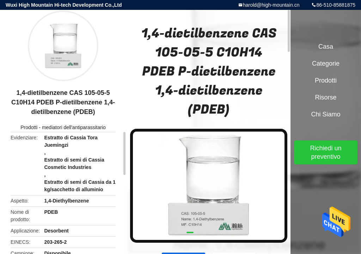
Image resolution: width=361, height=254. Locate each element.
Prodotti (28, 127)
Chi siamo (325, 114)
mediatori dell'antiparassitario (74, 127)
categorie (325, 63)
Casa (325, 46)
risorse (325, 97)
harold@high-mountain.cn (271, 5)
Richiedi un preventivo (325, 152)
